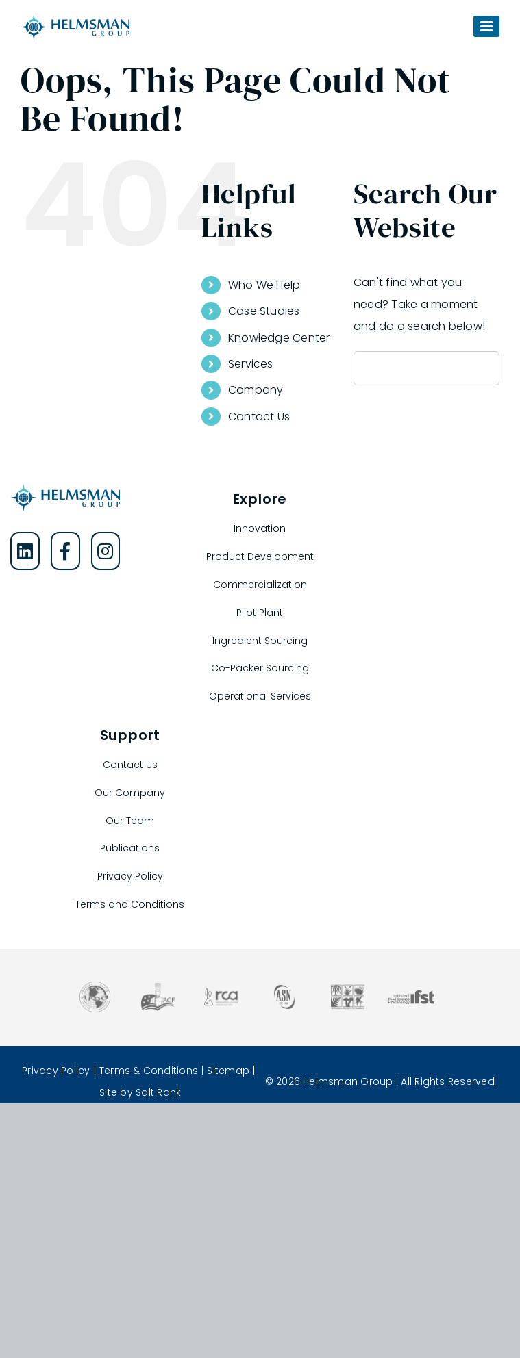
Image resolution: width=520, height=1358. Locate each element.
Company (256, 390)
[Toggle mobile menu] (486, 26)
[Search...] (426, 368)
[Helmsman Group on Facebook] (65, 551)
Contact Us (259, 416)
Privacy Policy (56, 1070)
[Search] (371, 368)
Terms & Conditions (148, 1070)
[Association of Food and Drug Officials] (95, 987)
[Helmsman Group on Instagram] (106, 551)
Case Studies (264, 311)
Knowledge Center (279, 338)
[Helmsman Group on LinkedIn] (25, 551)
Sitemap (228, 1070)
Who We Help (264, 285)
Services (250, 364)
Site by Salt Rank (140, 1092)
